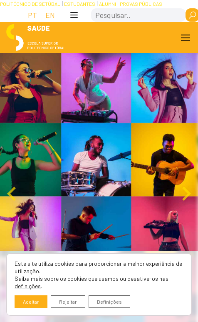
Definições (109, 302)
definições (28, 286)
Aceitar (31, 302)
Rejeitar (68, 302)
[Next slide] (185, 193)
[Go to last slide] (12, 193)
